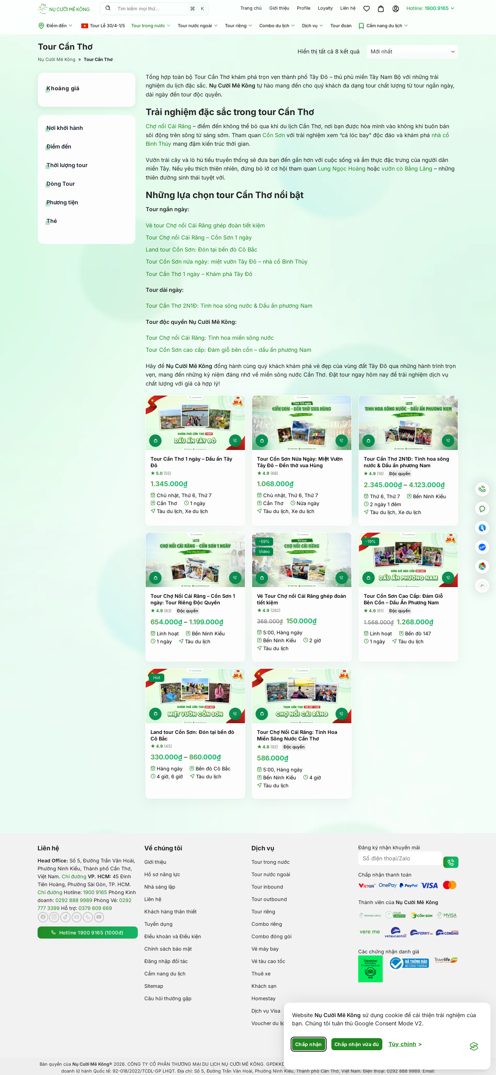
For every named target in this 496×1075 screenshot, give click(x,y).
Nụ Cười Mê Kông (56, 59)
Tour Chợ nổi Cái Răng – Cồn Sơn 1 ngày (199, 237)
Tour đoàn (341, 25)
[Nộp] (108, 8)
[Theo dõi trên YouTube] (99, 917)
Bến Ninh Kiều (429, 496)
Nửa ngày (308, 503)
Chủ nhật (168, 495)
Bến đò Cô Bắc (213, 768)
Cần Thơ (167, 503)
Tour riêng (239, 25)
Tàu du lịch (169, 511)
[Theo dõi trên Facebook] (43, 917)
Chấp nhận (308, 1044)
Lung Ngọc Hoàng (341, 168)
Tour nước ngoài (198, 25)
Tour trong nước (151, 25)
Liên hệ (347, 8)
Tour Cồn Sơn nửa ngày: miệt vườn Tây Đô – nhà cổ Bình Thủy (227, 261)
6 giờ (177, 776)
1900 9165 (95, 892)
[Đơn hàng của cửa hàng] (412, 52)
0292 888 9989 (73, 900)
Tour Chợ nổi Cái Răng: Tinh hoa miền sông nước (210, 337)
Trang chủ (251, 8)
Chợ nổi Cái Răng (168, 126)
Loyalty (325, 8)
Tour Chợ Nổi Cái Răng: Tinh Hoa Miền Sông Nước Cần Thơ (297, 735)
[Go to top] (482, 585)
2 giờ (315, 640)
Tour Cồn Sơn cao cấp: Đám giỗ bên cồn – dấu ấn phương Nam (228, 349)
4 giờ (162, 776)
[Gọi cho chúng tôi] (88, 917)
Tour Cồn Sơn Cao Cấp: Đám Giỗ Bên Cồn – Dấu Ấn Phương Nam (403, 599)
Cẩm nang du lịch (383, 25)
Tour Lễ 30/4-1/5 (103, 25)
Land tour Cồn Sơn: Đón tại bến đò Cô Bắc (201, 249)
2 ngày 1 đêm (385, 504)
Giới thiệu (279, 8)
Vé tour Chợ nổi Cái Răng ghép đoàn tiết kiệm (205, 225)
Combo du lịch (277, 25)
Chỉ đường (74, 876)
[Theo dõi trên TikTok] (65, 917)
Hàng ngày (289, 632)
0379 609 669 (95, 908)
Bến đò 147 (418, 633)
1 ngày (197, 503)
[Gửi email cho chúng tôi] (77, 917)
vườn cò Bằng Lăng (407, 168)
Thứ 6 (188, 495)
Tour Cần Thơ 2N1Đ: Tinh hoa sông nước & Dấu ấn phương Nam (229, 305)
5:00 (268, 632)
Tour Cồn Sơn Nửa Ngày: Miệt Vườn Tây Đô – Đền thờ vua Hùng (299, 462)
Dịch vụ (313, 25)
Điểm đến (55, 25)
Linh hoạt (168, 633)
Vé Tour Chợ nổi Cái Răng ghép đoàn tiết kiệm (301, 599)
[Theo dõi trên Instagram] (54, 917)
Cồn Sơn (273, 135)
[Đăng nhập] (395, 8)
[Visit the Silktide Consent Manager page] (474, 1046)
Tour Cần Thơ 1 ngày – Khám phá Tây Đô (199, 273)
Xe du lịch (196, 511)
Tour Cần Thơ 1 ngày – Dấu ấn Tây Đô (191, 462)
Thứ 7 (204, 495)
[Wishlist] (366, 8)
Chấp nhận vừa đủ (356, 1044)
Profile (303, 8)
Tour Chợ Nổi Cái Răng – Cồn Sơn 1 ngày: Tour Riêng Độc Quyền (193, 599)
